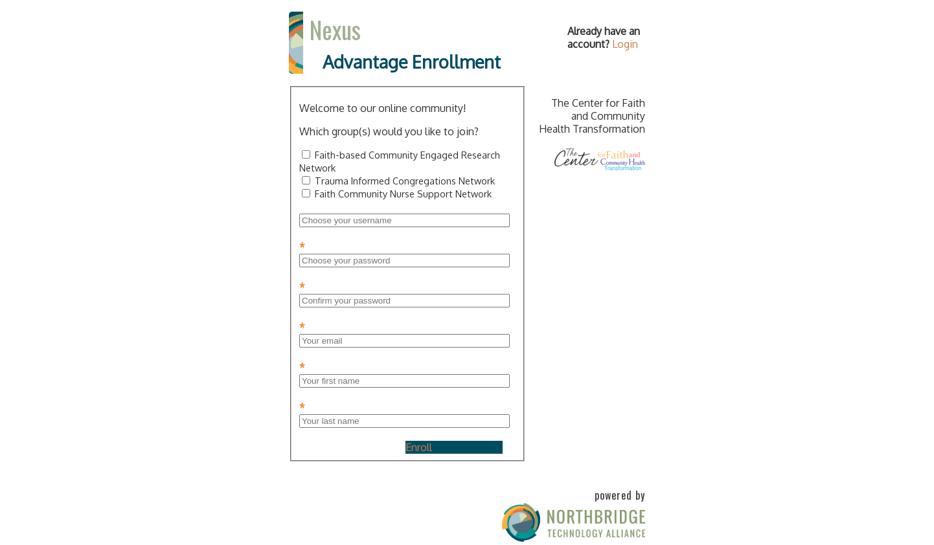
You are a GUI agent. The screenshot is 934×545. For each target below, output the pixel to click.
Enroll (418, 447)
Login (625, 44)
